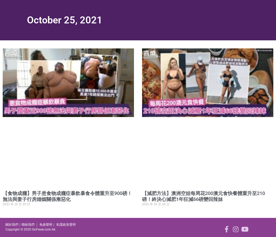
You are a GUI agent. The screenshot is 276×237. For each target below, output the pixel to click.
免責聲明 (45, 225)
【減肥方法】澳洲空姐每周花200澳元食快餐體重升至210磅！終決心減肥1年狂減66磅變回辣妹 (203, 196)
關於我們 (11, 225)
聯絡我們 (28, 225)
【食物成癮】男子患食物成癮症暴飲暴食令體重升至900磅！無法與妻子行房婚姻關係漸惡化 (67, 196)
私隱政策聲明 (66, 225)
